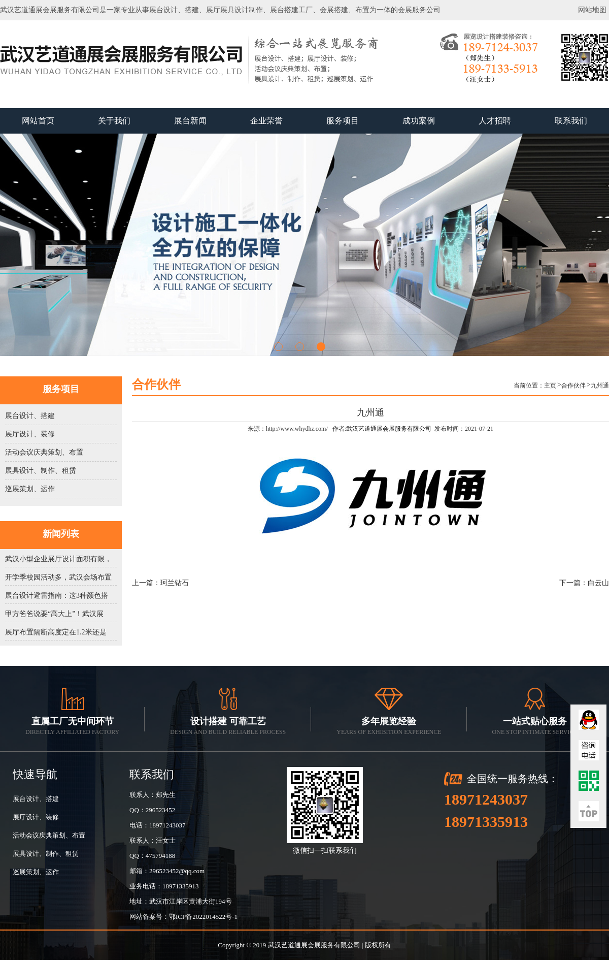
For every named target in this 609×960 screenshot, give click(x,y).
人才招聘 (495, 120)
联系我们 (571, 120)
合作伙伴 (573, 385)
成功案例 (418, 120)
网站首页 (38, 120)
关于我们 (114, 120)
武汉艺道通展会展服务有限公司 (388, 428)
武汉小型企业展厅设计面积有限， (58, 559)
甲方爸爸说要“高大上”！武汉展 (54, 614)
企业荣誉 (266, 120)
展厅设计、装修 (30, 434)
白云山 (598, 583)
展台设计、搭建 (30, 416)
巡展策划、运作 (30, 489)
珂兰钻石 (174, 583)
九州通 (600, 385)
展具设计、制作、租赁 (40, 470)
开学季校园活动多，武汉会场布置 (58, 577)
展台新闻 (190, 120)
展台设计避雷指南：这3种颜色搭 (56, 595)
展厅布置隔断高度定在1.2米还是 (56, 632)
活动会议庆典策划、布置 (44, 452)
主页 (550, 385)
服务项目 (342, 120)
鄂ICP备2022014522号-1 (203, 916)
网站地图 (592, 10)
